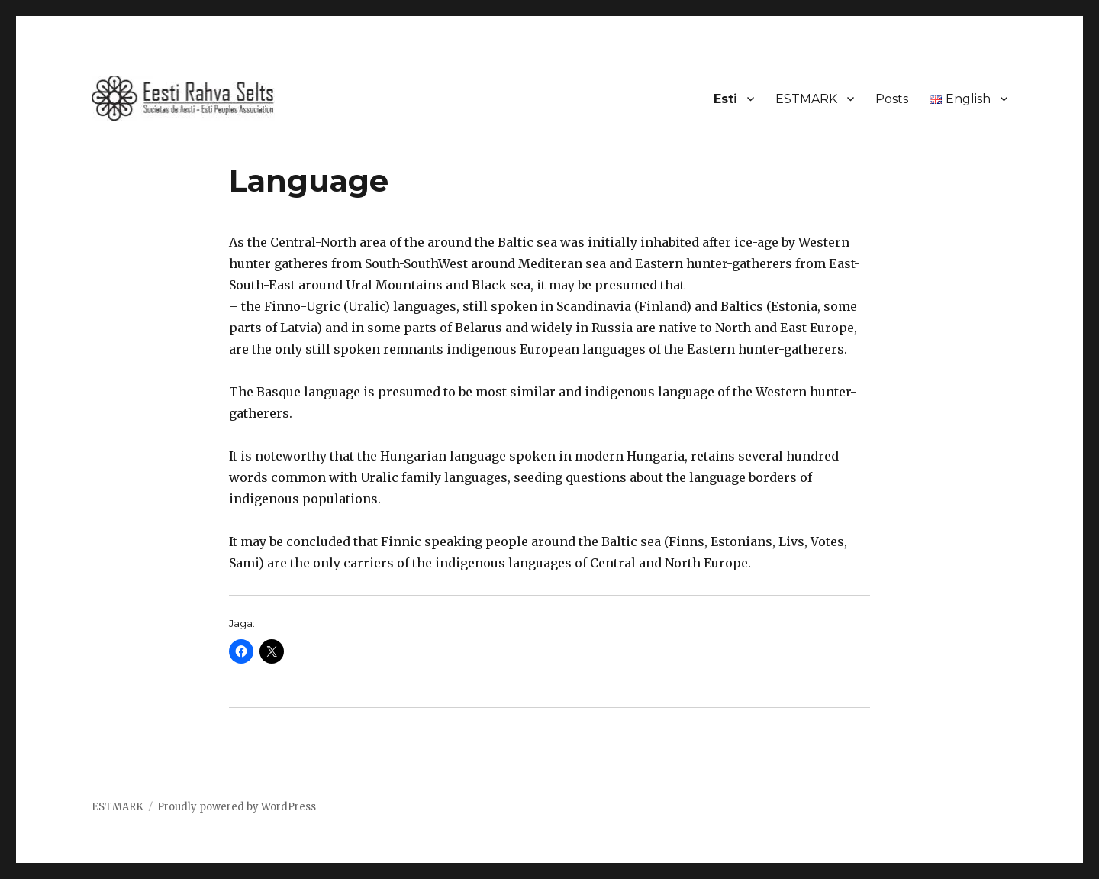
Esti (725, 99)
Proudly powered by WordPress (236, 806)
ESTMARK (806, 99)
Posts (891, 99)
